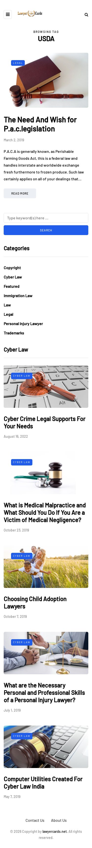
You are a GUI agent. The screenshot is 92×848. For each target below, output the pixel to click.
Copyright (12, 267)
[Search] (46, 218)
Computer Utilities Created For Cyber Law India (43, 782)
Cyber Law (13, 277)
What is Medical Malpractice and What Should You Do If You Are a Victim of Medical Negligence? (45, 512)
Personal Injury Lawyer (23, 323)
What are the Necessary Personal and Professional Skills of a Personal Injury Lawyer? (44, 692)
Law (7, 305)
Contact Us (35, 820)
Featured (11, 286)
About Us (59, 820)
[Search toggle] (84, 14)
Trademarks (14, 333)
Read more (19, 193)
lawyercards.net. (55, 831)
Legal (18, 62)
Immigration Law (18, 295)
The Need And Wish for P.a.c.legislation (40, 124)
